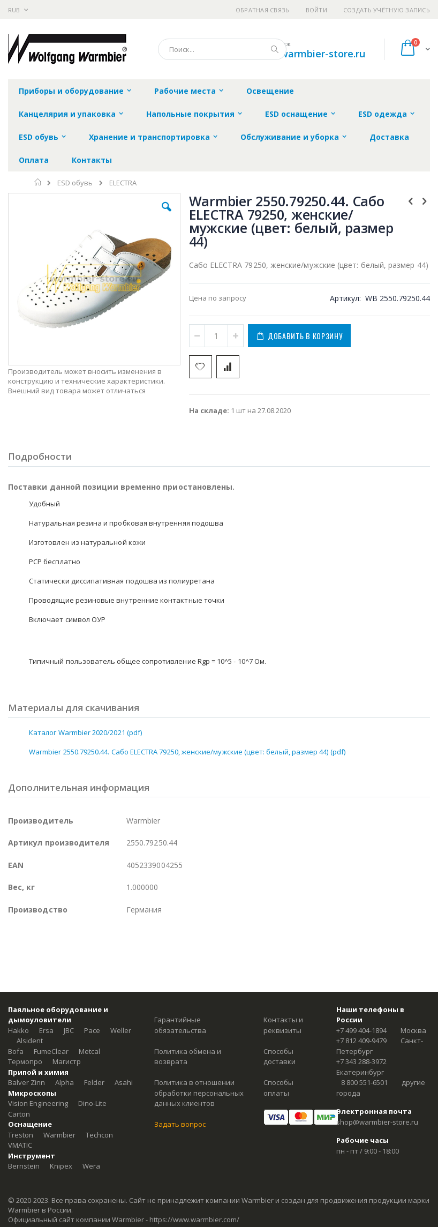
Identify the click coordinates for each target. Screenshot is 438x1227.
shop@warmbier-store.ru (307, 53)
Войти (316, 10)
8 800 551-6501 (364, 1082)
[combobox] (222, 49)
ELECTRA (123, 182)
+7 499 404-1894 (361, 1030)
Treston (20, 1135)
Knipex (61, 1166)
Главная (38, 182)
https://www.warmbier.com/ (194, 1219)
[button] (166, 214)
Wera (91, 1166)
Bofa (16, 1051)
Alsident (30, 1040)
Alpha (64, 1082)
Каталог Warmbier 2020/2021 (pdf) (85, 732)
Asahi (124, 1082)
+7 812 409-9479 (361, 1040)
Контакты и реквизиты (283, 1025)
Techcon (99, 1135)
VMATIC (20, 1145)
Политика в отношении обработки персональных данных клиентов (199, 1093)
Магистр (66, 1061)
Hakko (18, 1030)
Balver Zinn (26, 1082)
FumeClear (51, 1051)
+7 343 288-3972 (361, 1061)
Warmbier (59, 1135)
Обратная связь (263, 10)
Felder (94, 1082)
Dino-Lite (92, 1103)
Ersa (46, 1030)
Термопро (25, 1061)
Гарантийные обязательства (180, 1025)
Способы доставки (279, 1056)
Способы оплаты (278, 1088)
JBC (69, 1030)
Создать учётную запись (386, 10)
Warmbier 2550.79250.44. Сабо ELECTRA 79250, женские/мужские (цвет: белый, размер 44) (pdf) (187, 752)
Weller (120, 1030)
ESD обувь (75, 182)
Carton (19, 1114)
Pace (92, 1030)
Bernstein (24, 1166)
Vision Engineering (38, 1103)
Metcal (89, 1051)
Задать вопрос (180, 1124)
